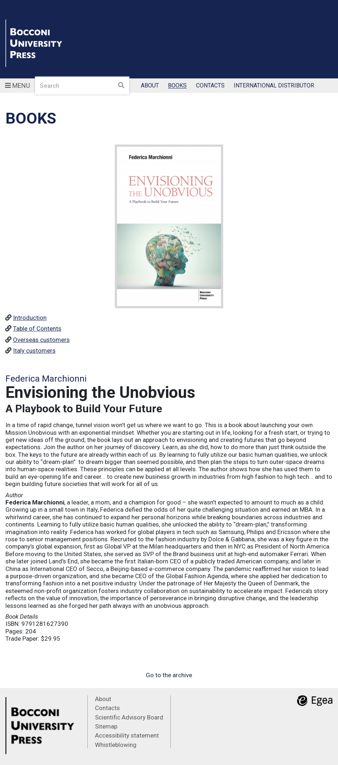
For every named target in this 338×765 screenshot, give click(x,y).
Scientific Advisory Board (129, 717)
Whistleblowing (115, 744)
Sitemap (106, 726)
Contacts (210, 85)
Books (177, 85)
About (150, 85)
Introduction (30, 317)
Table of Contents (37, 328)
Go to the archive (169, 675)
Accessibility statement (127, 735)
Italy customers (34, 350)
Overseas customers (41, 339)
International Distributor (274, 85)
